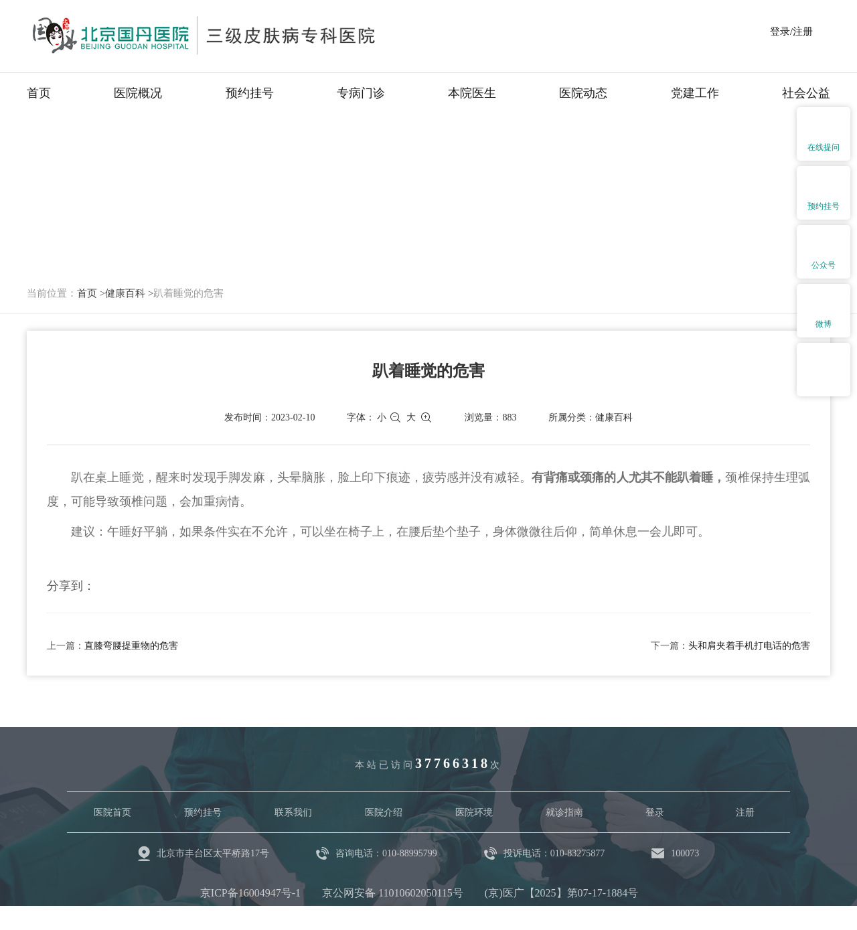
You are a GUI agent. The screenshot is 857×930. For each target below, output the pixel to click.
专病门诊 (361, 93)
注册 (745, 812)
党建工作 (695, 93)
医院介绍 (383, 812)
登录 (654, 812)
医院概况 (138, 93)
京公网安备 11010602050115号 (392, 893)
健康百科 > (129, 293)
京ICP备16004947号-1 (250, 893)
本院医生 (472, 93)
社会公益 (806, 93)
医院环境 (474, 812)
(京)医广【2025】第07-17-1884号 (561, 893)
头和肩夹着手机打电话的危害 (749, 646)
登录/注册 (791, 31)
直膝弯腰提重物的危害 (131, 646)
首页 (39, 93)
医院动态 (583, 93)
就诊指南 (564, 812)
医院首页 (112, 812)
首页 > (91, 293)
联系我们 (293, 812)
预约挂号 (250, 93)
